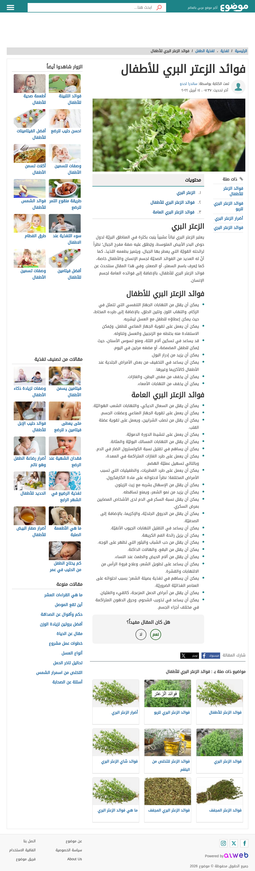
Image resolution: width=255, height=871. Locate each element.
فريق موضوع (26, 859)
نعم (155, 634)
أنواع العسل (72, 653)
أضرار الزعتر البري (229, 218)
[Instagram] (223, 843)
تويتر (195, 655)
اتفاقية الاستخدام (22, 850)
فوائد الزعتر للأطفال (233, 191)
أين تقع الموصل (68, 605)
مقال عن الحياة (69, 634)
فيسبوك (214, 655)
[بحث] (159, 7)
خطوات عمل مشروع (65, 643)
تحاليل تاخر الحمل (67, 663)
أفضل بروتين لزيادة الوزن (61, 624)
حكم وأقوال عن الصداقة (61, 614)
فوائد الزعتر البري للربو (228, 206)
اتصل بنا (29, 841)
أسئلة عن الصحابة (67, 682)
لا (140, 634)
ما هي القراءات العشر (63, 595)
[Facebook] (244, 843)
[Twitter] (234, 843)
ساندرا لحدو (188, 83)
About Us (74, 859)
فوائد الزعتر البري (228, 227)
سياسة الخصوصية (69, 850)
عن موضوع (74, 841)
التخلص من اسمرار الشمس (59, 672)
